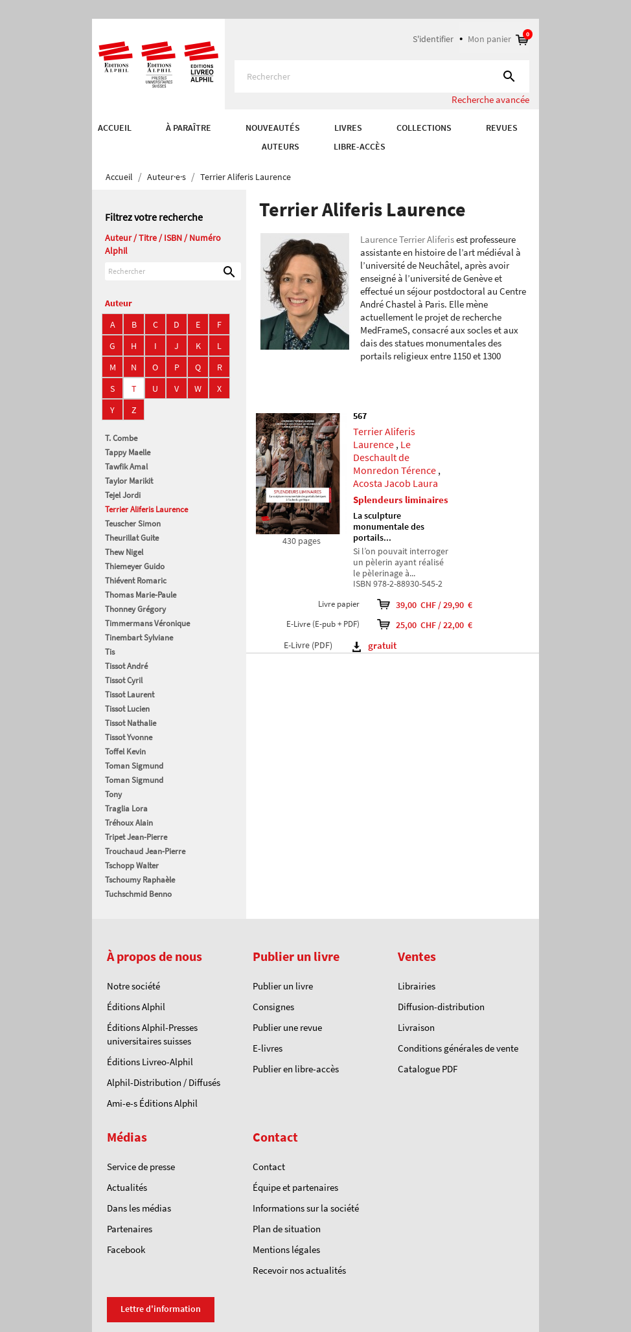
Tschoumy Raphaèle (140, 879)
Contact (269, 1166)
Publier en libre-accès (296, 1069)
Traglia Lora (126, 808)
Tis (110, 651)
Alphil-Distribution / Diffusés (163, 1082)
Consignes (273, 1006)
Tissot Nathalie (130, 722)
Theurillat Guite (132, 537)
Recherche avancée (490, 99)
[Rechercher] (382, 76)
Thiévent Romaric (135, 580)
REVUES (502, 127)
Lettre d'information (160, 1309)
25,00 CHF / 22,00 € (448, 624)
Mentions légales (286, 1249)
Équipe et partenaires (295, 1187)
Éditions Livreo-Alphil (150, 1061)
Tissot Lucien (127, 708)
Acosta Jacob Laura (395, 483)
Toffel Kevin (125, 751)
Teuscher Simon (133, 523)
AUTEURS (280, 146)
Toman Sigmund (134, 765)
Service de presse (141, 1166)
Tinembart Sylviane (139, 637)
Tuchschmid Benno (138, 893)
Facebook (126, 1249)
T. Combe (121, 438)
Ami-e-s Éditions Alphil (152, 1103)
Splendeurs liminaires (400, 499)
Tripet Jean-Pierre (136, 836)
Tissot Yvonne (128, 737)
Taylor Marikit (129, 480)
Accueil (115, 127)
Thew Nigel (124, 552)
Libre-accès (359, 146)
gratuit (374, 645)
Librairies (416, 986)
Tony (113, 794)
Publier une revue (287, 1027)
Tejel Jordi (123, 495)
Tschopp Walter (132, 865)
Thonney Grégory (135, 609)
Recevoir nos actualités (299, 1270)
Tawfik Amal (126, 466)
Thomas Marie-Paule (140, 594)
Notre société (133, 986)
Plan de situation (287, 1229)
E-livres (267, 1048)
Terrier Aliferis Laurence (146, 509)
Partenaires (129, 1229)
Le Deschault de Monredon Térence (394, 457)
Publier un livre (283, 986)
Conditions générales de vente (458, 1048)
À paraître (188, 127)
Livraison (416, 1027)
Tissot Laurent (129, 694)
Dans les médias (139, 1208)
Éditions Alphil (136, 1006)
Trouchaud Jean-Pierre (145, 851)
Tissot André (126, 666)
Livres (348, 127)
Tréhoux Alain (129, 822)
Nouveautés (273, 127)
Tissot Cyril (124, 680)
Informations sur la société (306, 1208)
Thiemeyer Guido (135, 566)
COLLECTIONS (424, 127)
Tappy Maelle (127, 452)
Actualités (127, 1187)
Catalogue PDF (427, 1069)
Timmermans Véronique (147, 623)
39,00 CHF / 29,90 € (448, 604)
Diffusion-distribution (441, 1006)
